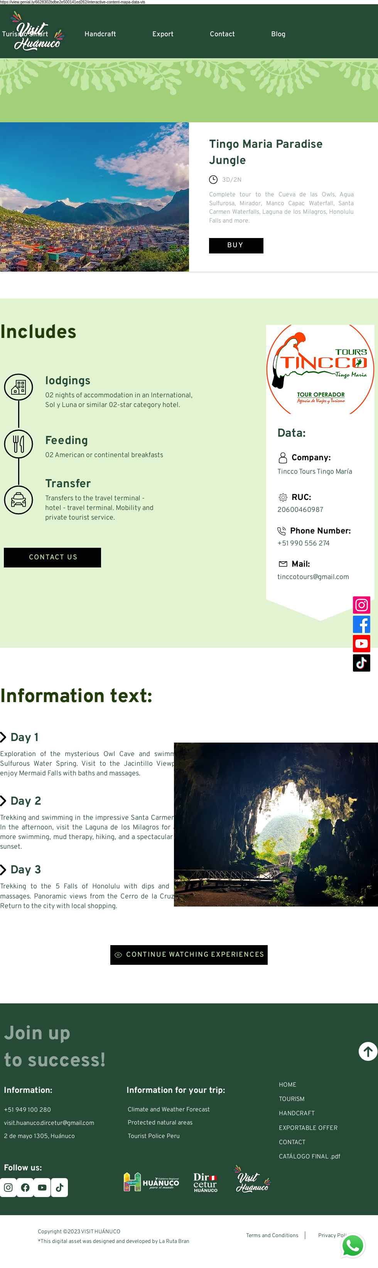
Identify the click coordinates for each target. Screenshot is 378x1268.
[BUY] (236, 245)
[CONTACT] (322, 1142)
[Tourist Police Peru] (171, 1136)
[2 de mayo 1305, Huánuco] (43, 1136)
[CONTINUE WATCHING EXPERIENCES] (189, 955)
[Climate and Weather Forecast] (171, 1110)
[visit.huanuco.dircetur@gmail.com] (51, 1123)
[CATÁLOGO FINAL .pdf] (322, 1157)
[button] (322, 1099)
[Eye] (353, 1245)
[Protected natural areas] (171, 1123)
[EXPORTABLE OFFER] (322, 1128)
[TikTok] (361, 663)
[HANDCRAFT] (322, 1113)
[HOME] (322, 1085)
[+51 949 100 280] (32, 1110)
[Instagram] (361, 605)
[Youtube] (361, 643)
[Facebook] (361, 624)
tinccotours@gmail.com (313, 577)
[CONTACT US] (52, 557)
